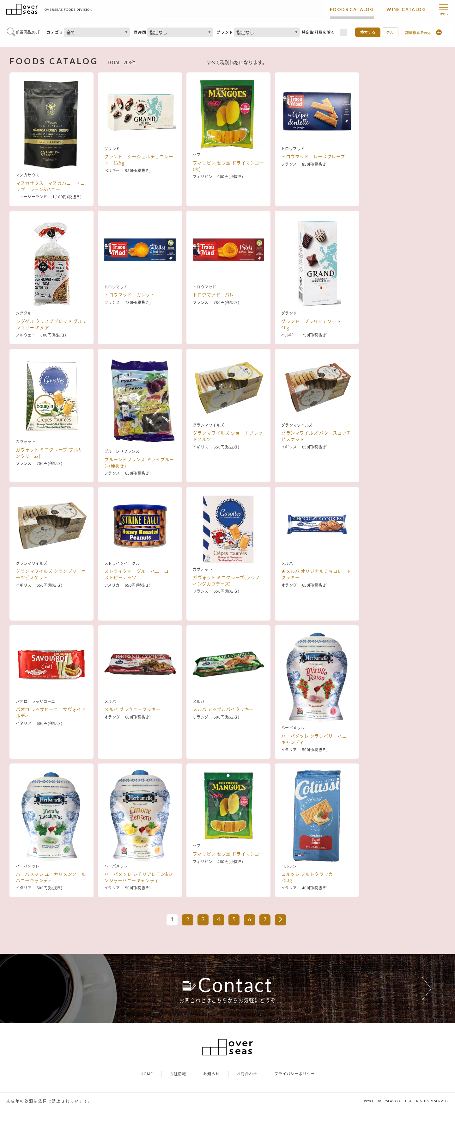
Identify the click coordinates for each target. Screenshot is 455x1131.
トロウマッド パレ (213, 321)
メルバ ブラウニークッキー (132, 735)
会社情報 (178, 1096)
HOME (147, 1096)
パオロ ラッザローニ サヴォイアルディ (51, 738)
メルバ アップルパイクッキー (223, 735)
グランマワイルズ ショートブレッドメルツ (228, 462)
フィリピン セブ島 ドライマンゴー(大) (228, 186)
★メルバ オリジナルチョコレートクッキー (316, 600)
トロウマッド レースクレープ (313, 183)
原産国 (140, 32)
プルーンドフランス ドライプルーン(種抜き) (139, 462)
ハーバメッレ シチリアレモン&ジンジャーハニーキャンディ (138, 877)
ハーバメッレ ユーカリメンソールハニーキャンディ (51, 877)
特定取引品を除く (318, 32)
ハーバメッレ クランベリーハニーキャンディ (316, 738)
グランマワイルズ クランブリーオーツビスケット (51, 600)
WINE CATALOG (406, 9)
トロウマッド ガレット (129, 321)
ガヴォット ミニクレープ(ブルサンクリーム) (49, 462)
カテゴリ (54, 32)
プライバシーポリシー (294, 1096)
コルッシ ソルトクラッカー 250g (311, 877)
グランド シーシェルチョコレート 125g (138, 186)
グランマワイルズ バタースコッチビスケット (316, 462)
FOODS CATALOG (352, 9)
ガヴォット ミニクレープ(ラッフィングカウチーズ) (226, 600)
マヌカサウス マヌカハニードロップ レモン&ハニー (50, 186)
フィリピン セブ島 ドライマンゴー (228, 874)
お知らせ (211, 1096)
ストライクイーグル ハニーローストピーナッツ (138, 600)
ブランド (224, 32)
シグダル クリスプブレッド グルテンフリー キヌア (51, 324)
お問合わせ (247, 1096)
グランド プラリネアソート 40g (313, 324)
